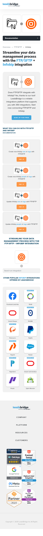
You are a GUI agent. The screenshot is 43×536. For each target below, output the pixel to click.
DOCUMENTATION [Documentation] (9, 133)
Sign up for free (21, 118)
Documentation (11, 38)
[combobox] (21, 270)
